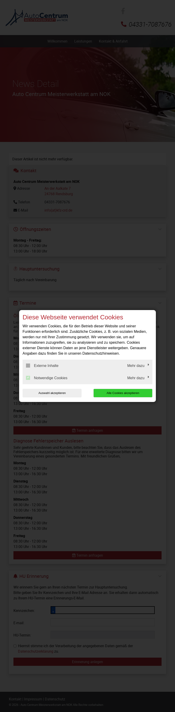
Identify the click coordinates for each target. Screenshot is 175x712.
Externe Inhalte (42, 366)
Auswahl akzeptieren (51, 393)
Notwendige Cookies (46, 378)
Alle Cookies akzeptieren (123, 393)
